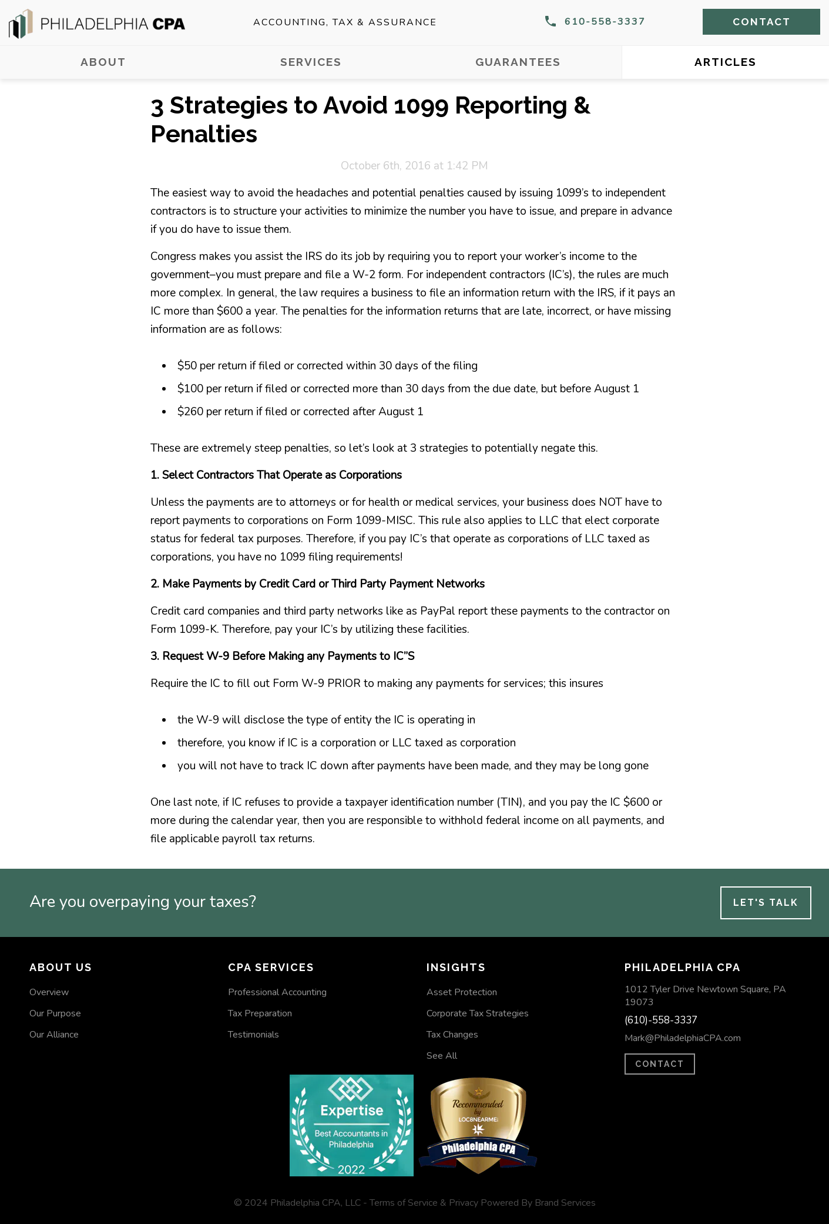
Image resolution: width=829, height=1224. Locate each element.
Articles (725, 61)
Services (311, 61)
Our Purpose (55, 1013)
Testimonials (253, 1034)
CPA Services (271, 967)
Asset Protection (462, 992)
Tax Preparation (260, 1013)
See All (442, 1055)
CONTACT (659, 1064)
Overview (49, 992)
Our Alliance (54, 1034)
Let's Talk (765, 902)
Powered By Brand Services (538, 1202)
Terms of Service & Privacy (424, 1202)
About (103, 61)
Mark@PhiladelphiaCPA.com (683, 1038)
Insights (456, 967)
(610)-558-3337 (661, 1020)
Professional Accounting (277, 992)
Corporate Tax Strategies (478, 1013)
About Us (60, 967)
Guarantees (518, 61)
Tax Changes (452, 1034)
